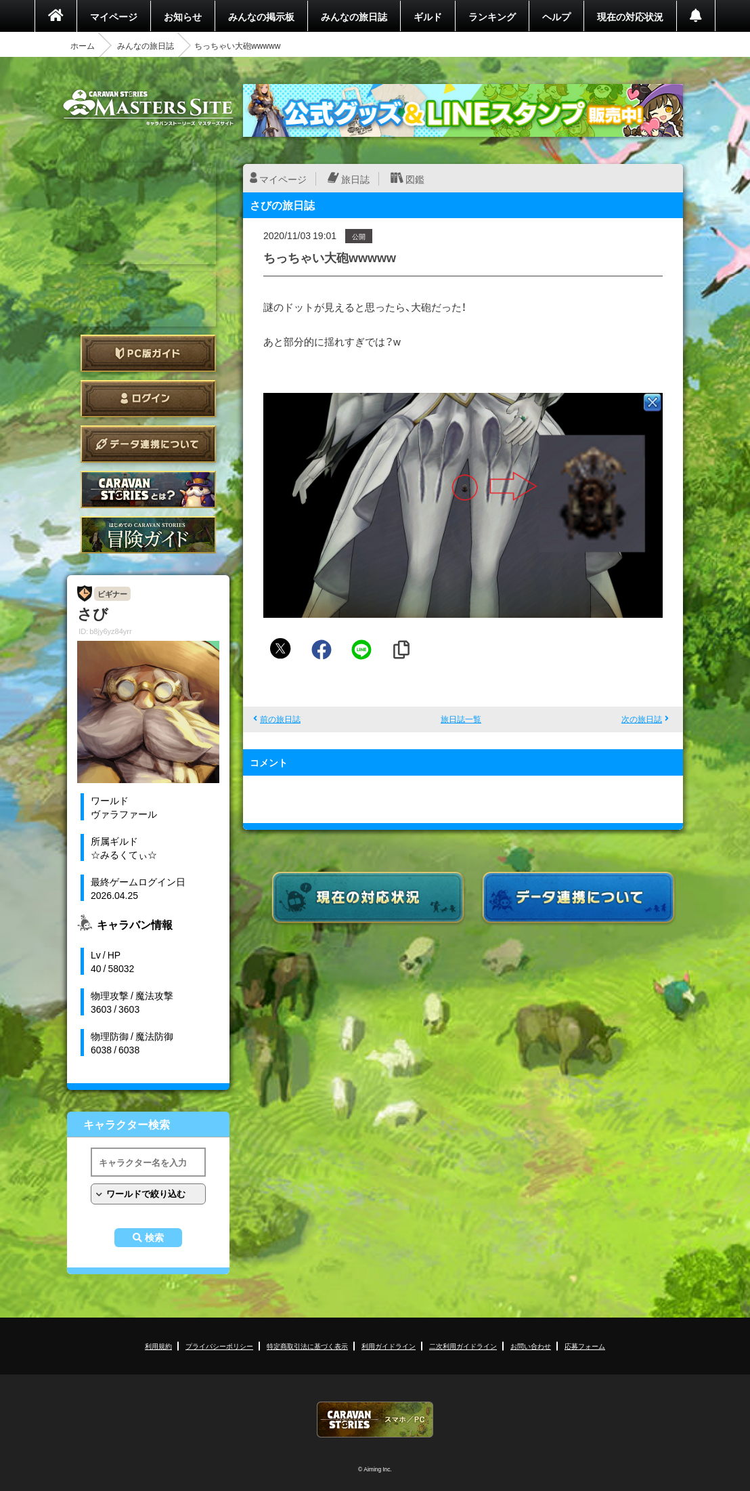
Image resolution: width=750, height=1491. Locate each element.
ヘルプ (556, 16)
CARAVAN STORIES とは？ (148, 489)
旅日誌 (355, 179)
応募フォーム (585, 1346)
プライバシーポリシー (219, 1346)
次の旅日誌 (641, 719)
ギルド (428, 16)
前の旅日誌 (280, 719)
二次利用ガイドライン (463, 1346)
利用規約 (158, 1346)
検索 (154, 1237)
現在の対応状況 (630, 16)
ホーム (82, 45)
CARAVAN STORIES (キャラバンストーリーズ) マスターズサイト (148, 107)
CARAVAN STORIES (375, 1419)
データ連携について (148, 444)
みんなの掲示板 (261, 16)
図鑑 (414, 179)
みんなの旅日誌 (354, 16)
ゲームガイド (148, 534)
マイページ (113, 16)
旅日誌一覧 (461, 719)
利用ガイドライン (388, 1346)
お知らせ (183, 16)
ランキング (492, 16)
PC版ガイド (148, 353)
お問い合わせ (530, 1346)
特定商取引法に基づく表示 (307, 1346)
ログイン (148, 398)
